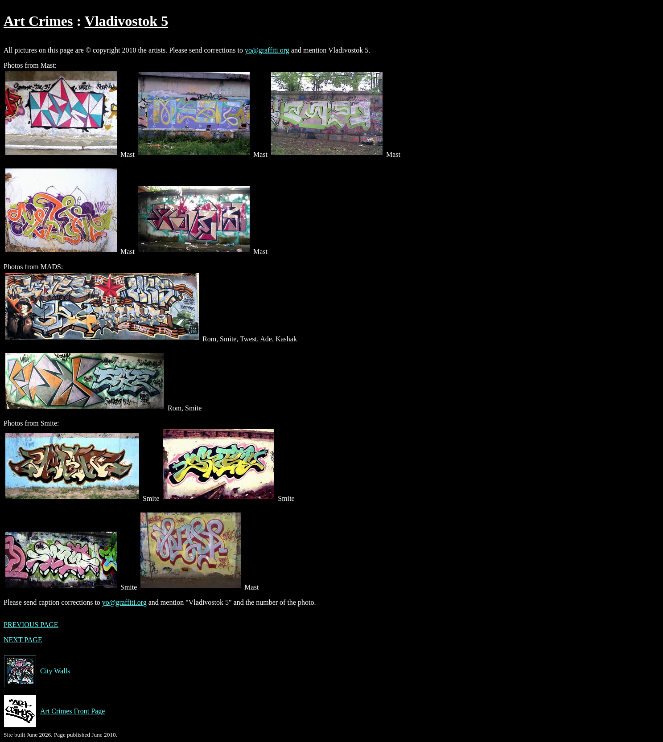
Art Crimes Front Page (54, 711)
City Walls (37, 671)
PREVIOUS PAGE (31, 624)
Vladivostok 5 (127, 21)
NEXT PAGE (23, 640)
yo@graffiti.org (267, 50)
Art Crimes (38, 21)
